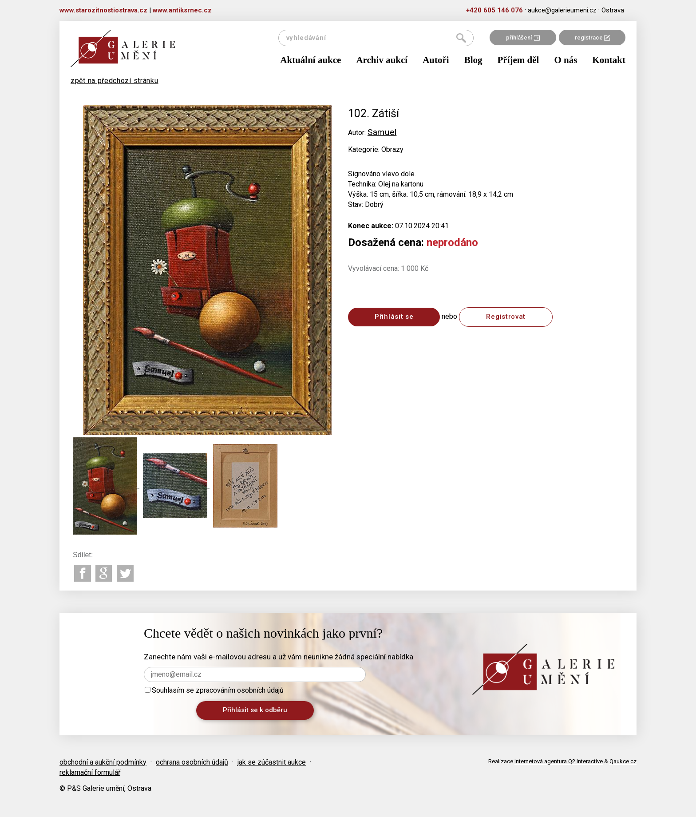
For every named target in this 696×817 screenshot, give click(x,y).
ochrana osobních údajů (192, 762)
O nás (565, 60)
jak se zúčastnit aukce (271, 762)
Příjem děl (518, 60)
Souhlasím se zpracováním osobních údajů (214, 690)
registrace (592, 37)
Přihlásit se (394, 317)
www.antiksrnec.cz (182, 10)
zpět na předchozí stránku (114, 80)
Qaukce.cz (623, 761)
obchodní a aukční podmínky (102, 762)
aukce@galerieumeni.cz (562, 10)
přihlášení (523, 37)
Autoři (436, 60)
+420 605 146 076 (494, 10)
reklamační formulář (89, 772)
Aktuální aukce (310, 60)
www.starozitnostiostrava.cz (103, 10)
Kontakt (608, 60)
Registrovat (506, 317)
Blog (473, 60)
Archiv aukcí (381, 60)
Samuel (382, 132)
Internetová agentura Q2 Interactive (558, 761)
